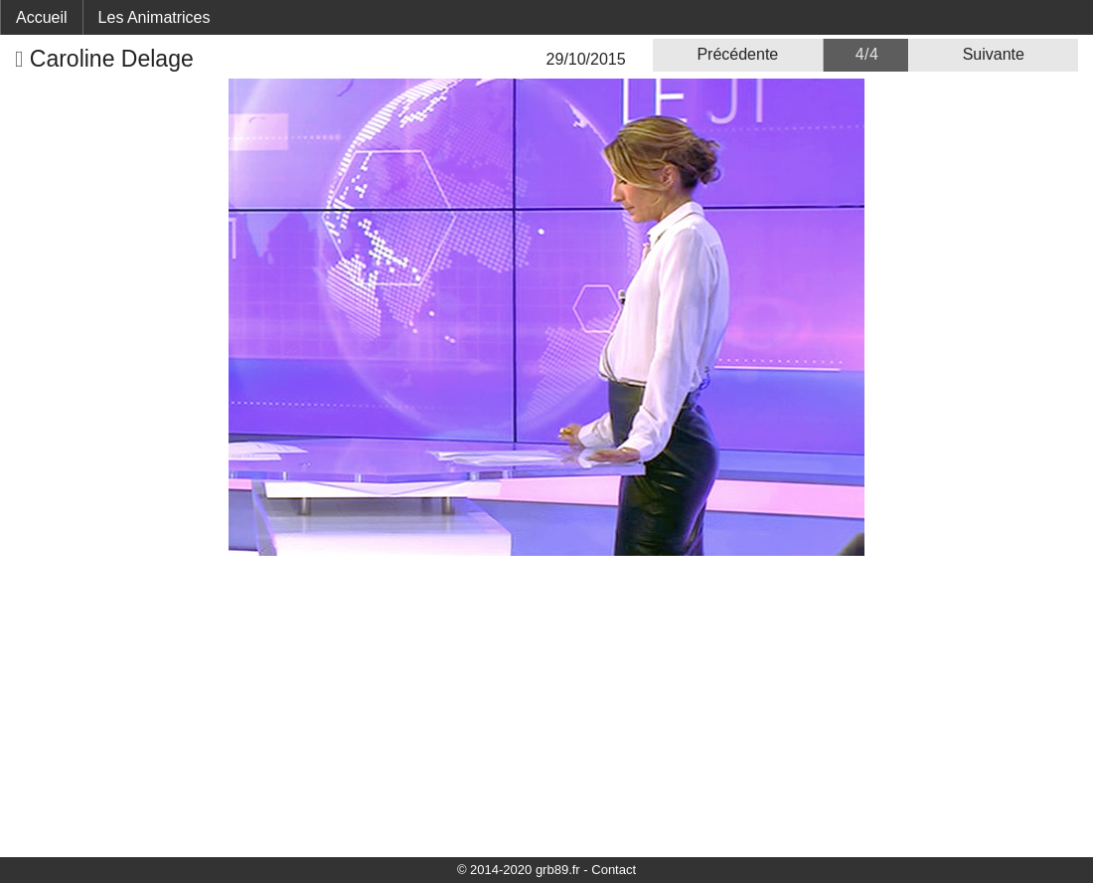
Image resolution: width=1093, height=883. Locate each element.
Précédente (737, 54)
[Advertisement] (546, 705)
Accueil (42, 17)
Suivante (993, 54)
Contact (613, 869)
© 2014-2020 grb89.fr (518, 869)
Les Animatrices (154, 17)
